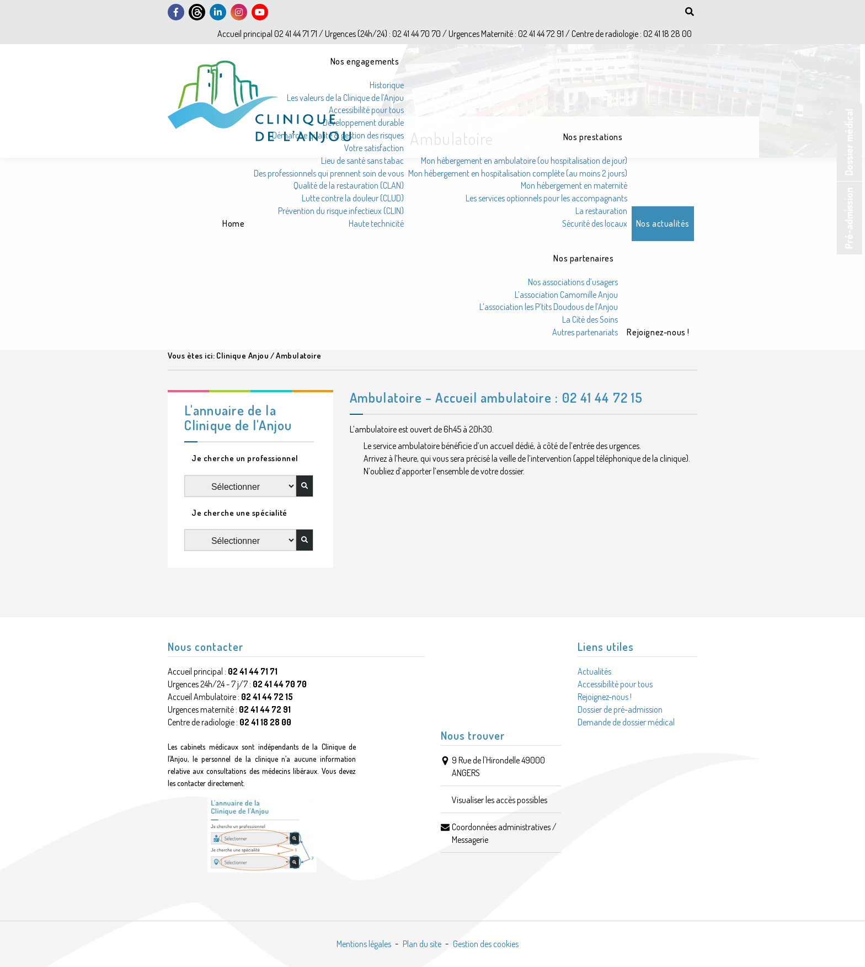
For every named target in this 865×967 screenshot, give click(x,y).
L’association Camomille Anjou (566, 294)
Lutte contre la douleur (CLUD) (353, 198)
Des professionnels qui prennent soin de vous (329, 173)
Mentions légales (364, 943)
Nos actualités (663, 223)
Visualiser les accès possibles (499, 799)
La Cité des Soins (590, 319)
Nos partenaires (583, 258)
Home (233, 223)
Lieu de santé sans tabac (362, 160)
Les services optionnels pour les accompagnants (546, 198)
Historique (387, 84)
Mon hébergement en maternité (574, 185)
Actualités (594, 671)
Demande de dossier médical (626, 722)
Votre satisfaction (374, 147)
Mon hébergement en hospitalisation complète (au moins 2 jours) (517, 173)
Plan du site (422, 943)
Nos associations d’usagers (573, 281)
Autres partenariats (585, 332)
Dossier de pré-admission (620, 709)
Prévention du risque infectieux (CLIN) (341, 210)
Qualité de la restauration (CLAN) (348, 185)
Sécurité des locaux (594, 223)
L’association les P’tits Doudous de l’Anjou (548, 306)
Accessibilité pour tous (366, 109)
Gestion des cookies (486, 943)
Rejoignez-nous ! (658, 332)
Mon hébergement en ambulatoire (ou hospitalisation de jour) (524, 160)
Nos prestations (593, 136)
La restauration (601, 210)
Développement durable (363, 122)
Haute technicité (376, 223)
